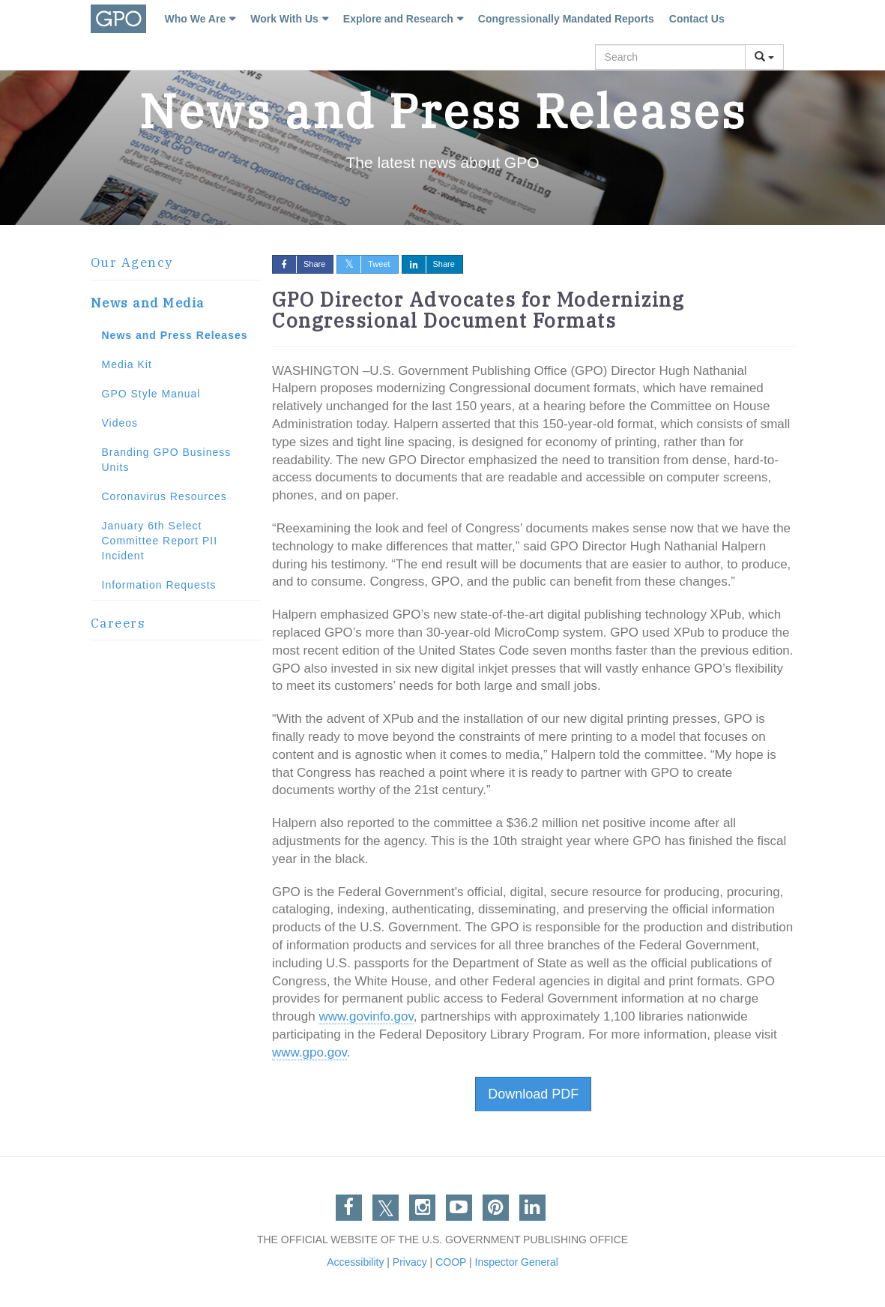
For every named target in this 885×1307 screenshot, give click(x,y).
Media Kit (127, 364)
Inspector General (516, 1262)
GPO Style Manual (151, 394)
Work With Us (284, 19)
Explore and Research (398, 19)
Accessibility (355, 1262)
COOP (450, 1262)
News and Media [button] (148, 303)
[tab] (176, 263)
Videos (120, 423)
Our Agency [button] (132, 262)
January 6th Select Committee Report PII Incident (160, 541)
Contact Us (697, 19)
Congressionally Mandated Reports (566, 19)
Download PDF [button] (533, 1094)
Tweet (363, 264)
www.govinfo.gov (365, 1016)
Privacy (410, 1262)
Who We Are (195, 19)
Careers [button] (118, 623)
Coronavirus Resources (164, 496)
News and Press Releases (175, 335)
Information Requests (159, 585)
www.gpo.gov (309, 1052)
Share (299, 264)
